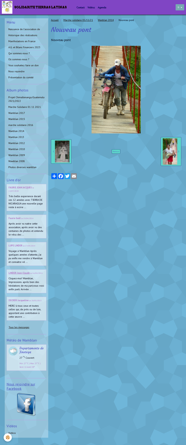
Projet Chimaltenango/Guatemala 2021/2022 (26, 99)
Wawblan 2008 (16, 161)
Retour (116, 151)
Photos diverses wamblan (22, 167)
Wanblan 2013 (16, 137)
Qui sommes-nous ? (19, 53)
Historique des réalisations (22, 35)
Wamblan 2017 (16, 113)
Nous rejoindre (16, 71)
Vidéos (91, 7)
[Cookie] (8, 437)
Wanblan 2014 (106, 20)
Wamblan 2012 (16, 143)
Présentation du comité (20, 77)
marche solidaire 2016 (20, 125)
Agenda (102, 7)
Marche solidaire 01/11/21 (78, 20)
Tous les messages (19, 327)
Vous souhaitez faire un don (23, 65)
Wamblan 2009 (16, 155)
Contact (80, 7)
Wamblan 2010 (16, 149)
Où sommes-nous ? (18, 59)
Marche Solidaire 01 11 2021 (24, 107)
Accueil (55, 20)
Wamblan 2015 (16, 119)
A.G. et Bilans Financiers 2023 (24, 47)
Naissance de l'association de (24, 29)
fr (178, 7)
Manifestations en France (21, 41)
